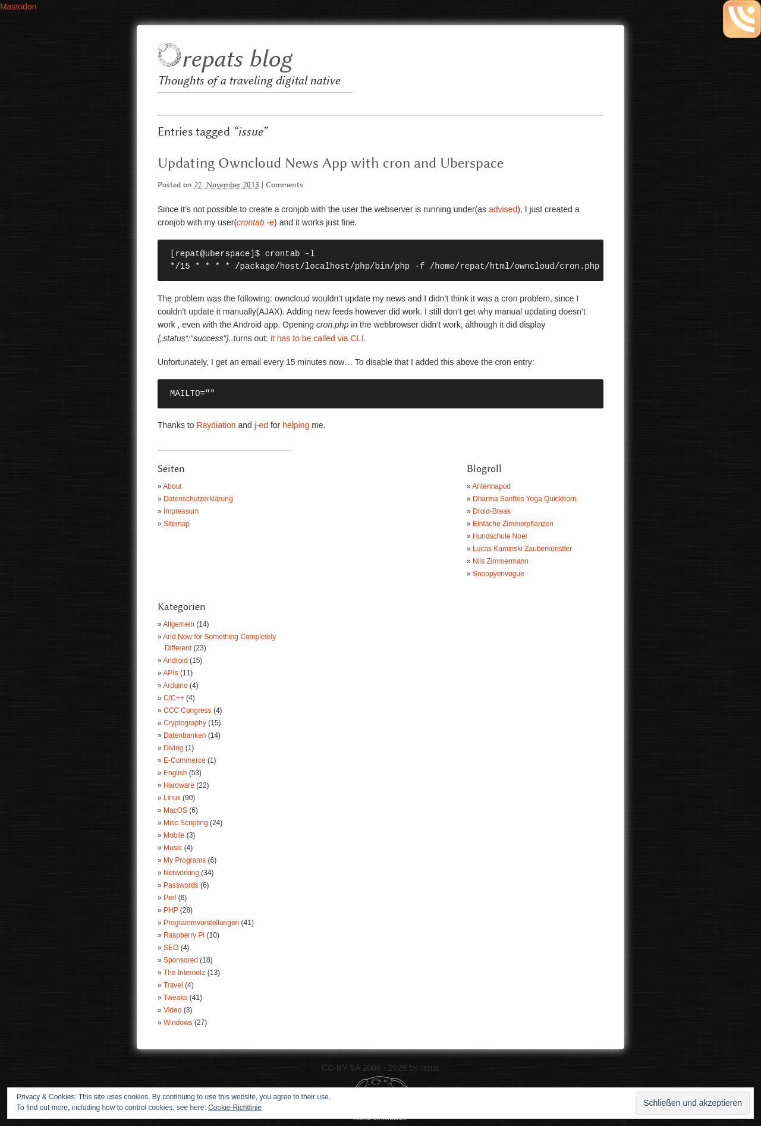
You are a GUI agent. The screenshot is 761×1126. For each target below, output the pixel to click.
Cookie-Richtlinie (235, 1107)
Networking (181, 873)
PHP (170, 910)
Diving (173, 748)
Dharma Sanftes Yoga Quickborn (525, 499)
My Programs (184, 860)
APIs (170, 673)
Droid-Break (492, 511)
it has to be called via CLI (317, 338)
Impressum (181, 511)
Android (175, 660)
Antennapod (491, 486)
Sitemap (176, 524)
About (172, 486)
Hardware (178, 785)
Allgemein (178, 624)
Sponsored (180, 960)
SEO (170, 947)
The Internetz (184, 972)
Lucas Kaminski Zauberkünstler (522, 549)
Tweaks (175, 997)
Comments (284, 185)
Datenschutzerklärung (198, 499)
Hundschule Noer (500, 536)
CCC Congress (187, 710)
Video (172, 1010)
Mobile (173, 835)
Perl (169, 898)
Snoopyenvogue (498, 574)
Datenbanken (184, 735)
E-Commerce (184, 760)
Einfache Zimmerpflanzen (513, 524)
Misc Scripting (185, 823)
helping (295, 425)
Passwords (181, 885)
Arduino (175, 685)
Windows (178, 1022)
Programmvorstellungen (201, 923)
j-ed (261, 425)
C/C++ (173, 698)
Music (172, 848)
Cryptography (184, 723)
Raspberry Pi (184, 935)
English (175, 773)
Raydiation (215, 425)
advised (503, 209)
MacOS (175, 810)
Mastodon (18, 6)
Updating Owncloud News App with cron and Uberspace (331, 163)
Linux (172, 798)
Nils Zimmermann (501, 561)
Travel (173, 985)
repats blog (236, 59)
